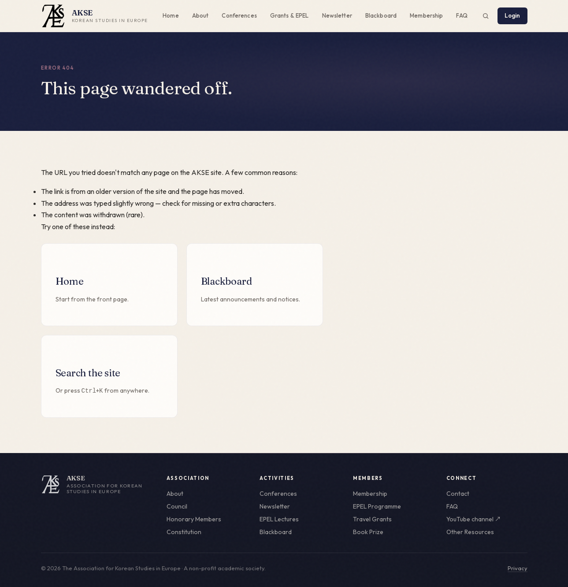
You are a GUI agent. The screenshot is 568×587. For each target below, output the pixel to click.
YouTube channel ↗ (473, 519)
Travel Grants (372, 519)
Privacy (517, 568)
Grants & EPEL (289, 15)
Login (512, 15)
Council (177, 506)
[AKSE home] (97, 484)
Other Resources (470, 532)
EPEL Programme (377, 506)
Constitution (184, 532)
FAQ (461, 15)
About (200, 15)
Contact (457, 494)
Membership (426, 15)
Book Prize (368, 532)
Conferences (239, 15)
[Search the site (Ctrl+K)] (485, 15)
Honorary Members (194, 519)
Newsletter (337, 15)
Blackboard (381, 15)
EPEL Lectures (279, 519)
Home (171, 15)
